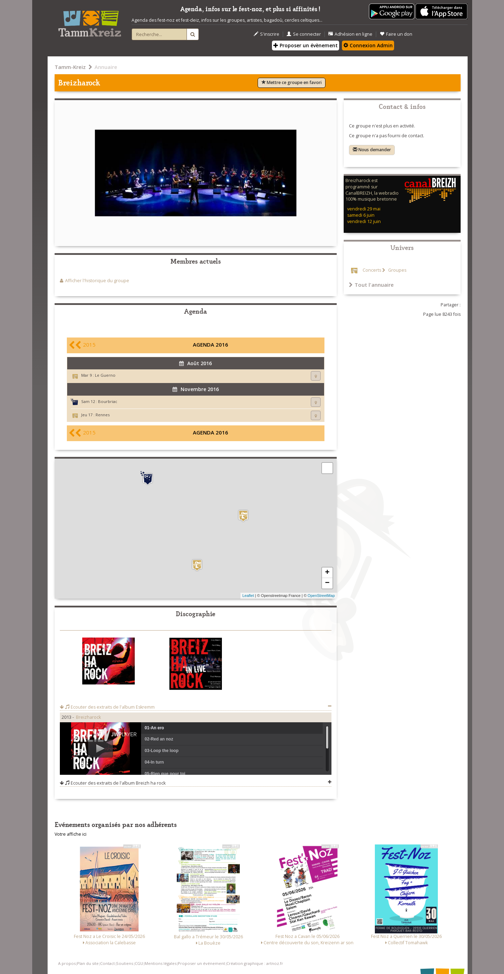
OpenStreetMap (321, 595)
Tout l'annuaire (371, 284)
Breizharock (88, 717)
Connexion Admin (368, 45)
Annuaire (105, 66)
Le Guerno (105, 375)
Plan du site (88, 963)
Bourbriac (107, 401)
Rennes (103, 414)
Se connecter (304, 34)
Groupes (396, 270)
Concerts (372, 270)
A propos (67, 963)
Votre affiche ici (70, 834)
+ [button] (327, 573)
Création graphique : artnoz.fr (254, 963)
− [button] (327, 583)
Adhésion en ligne (350, 34)
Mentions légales (160, 963)
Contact (107, 963)
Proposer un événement (201, 963)
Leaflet (248, 595)
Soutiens (124, 963)
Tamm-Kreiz (70, 66)
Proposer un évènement (305, 45)
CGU (139, 963)
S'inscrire (266, 34)
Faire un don (396, 34)
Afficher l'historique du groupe (97, 281)
